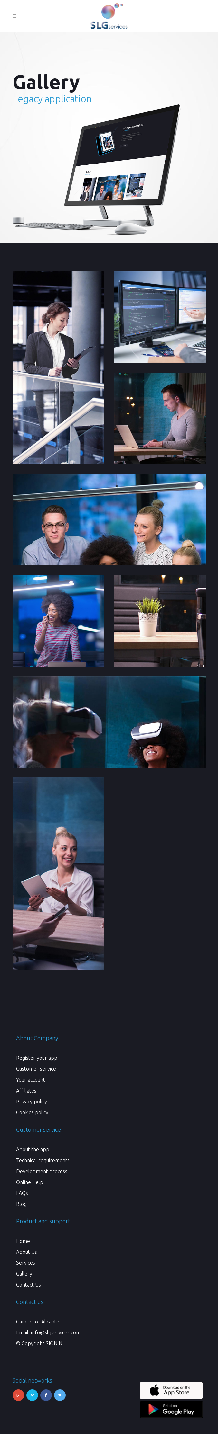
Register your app (36, 1058)
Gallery (24, 1274)
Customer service (36, 1069)
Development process (41, 1171)
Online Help (29, 1182)
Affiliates (26, 1090)
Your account (30, 1080)
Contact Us (28, 1285)
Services (25, 1263)
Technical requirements (43, 1160)
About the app (32, 1149)
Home (23, 1241)
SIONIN (54, 1343)
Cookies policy (32, 1112)
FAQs (22, 1193)
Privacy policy (31, 1101)
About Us (26, 1252)
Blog (21, 1204)
